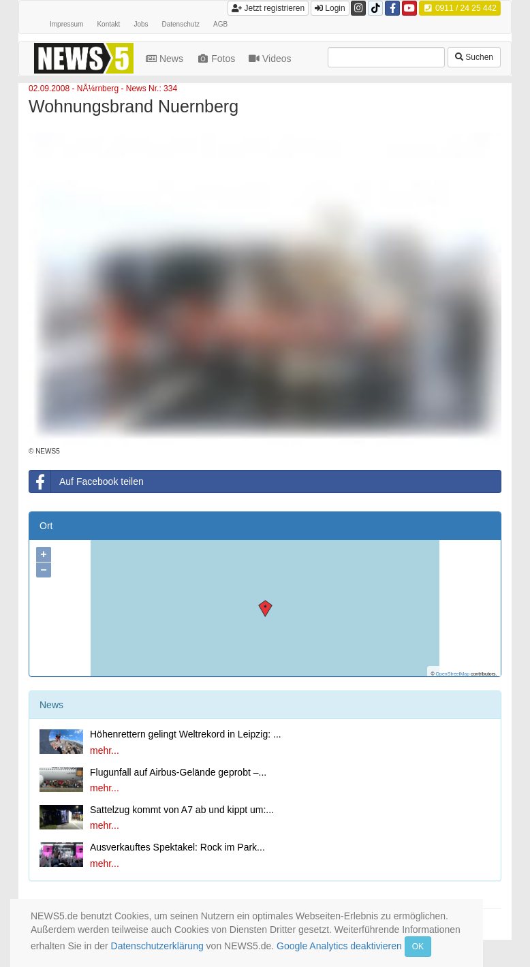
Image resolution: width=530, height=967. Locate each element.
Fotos (217, 58)
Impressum (66, 24)
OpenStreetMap (452, 673)
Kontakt (108, 24)
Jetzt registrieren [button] (268, 8)
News (166, 58)
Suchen (474, 57)
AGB (220, 24)
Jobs (141, 24)
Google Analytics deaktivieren (339, 945)
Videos (271, 58)
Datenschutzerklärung (157, 945)
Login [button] (330, 8)
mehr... (104, 750)
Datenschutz (181, 24)
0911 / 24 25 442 (460, 8)
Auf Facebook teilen (86, 481)
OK (418, 946)
